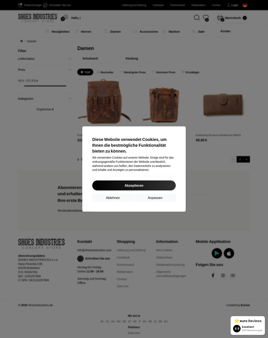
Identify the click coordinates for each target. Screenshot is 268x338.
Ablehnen (113, 198)
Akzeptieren (134, 185)
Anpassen (155, 198)
